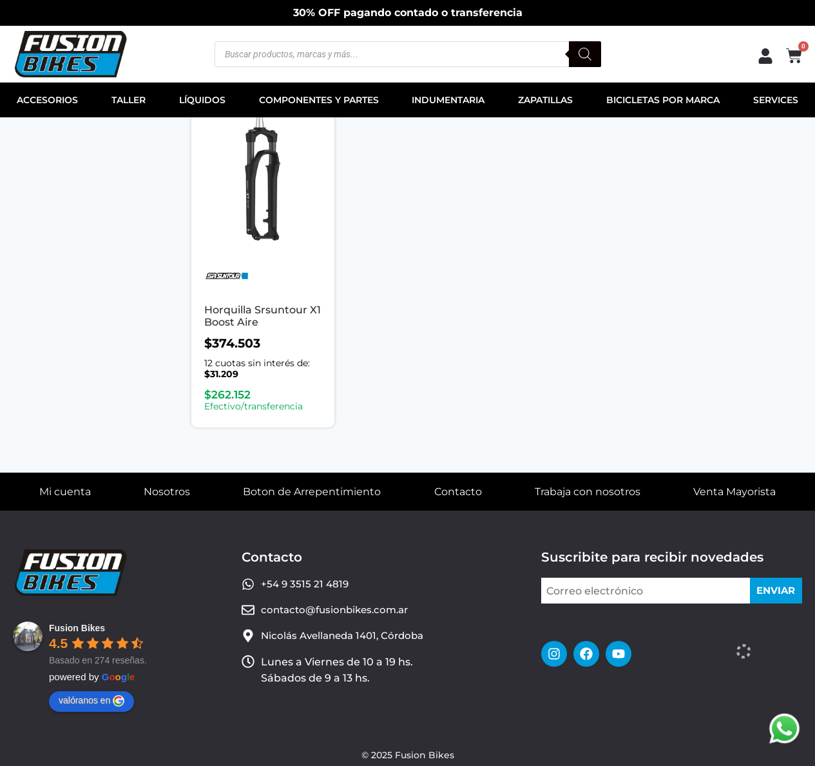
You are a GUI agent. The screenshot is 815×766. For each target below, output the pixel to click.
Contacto (458, 492)
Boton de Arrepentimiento (312, 492)
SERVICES (775, 99)
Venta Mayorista (734, 492)
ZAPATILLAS (545, 99)
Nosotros (167, 492)
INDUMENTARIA (448, 99)
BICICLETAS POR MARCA (663, 99)
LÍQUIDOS (202, 99)
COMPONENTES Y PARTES (319, 99)
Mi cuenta (65, 492)
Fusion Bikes (77, 628)
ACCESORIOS (47, 99)
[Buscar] (585, 54)
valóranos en (91, 701)
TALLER (128, 99)
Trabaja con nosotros (587, 492)
